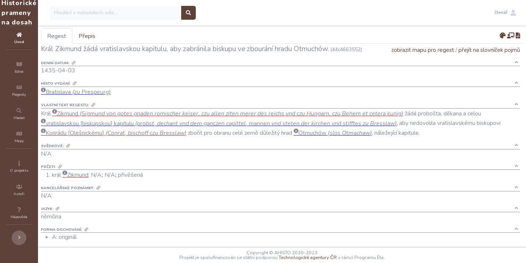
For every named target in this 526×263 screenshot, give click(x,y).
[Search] (159, 13)
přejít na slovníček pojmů (489, 60)
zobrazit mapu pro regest (422, 60)
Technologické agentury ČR (330, 257)
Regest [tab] (100, 36)
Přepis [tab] (130, 36)
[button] (505, 13)
